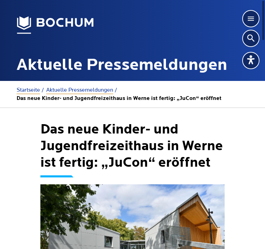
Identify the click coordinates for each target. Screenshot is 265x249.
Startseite (28, 89)
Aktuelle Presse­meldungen (79, 89)
